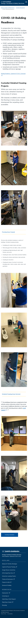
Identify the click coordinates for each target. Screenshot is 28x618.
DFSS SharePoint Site (7, 573)
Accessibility (10, 613)
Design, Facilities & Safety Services (7, 7)
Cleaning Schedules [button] (9, 535)
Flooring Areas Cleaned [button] (8, 232)
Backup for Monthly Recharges (9, 564)
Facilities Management (20, 7)
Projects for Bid (6, 582)
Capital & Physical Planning (8, 567)
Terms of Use (3, 613)
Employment (5, 593)
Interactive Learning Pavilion (9, 576)
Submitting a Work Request (9, 599)
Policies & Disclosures (7, 579)
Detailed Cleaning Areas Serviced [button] (11, 394)
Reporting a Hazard (7, 602)
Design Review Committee (8, 570)
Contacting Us (5, 596)
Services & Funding (6, 585)
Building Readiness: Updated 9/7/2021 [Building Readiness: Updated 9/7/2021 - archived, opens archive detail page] (13, 73)
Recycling (4, 605)
